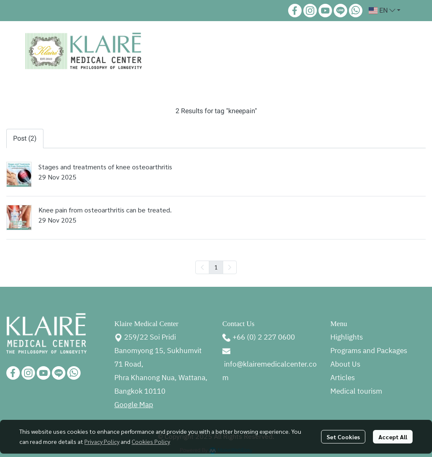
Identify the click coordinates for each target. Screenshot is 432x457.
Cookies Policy (151, 441)
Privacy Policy (101, 441)
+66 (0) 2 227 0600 (263, 337)
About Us (345, 364)
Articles (342, 378)
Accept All (392, 437)
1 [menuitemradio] (216, 267)
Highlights (346, 337)
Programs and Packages (368, 351)
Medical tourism (356, 391)
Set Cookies (343, 437)
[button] (384, 10)
